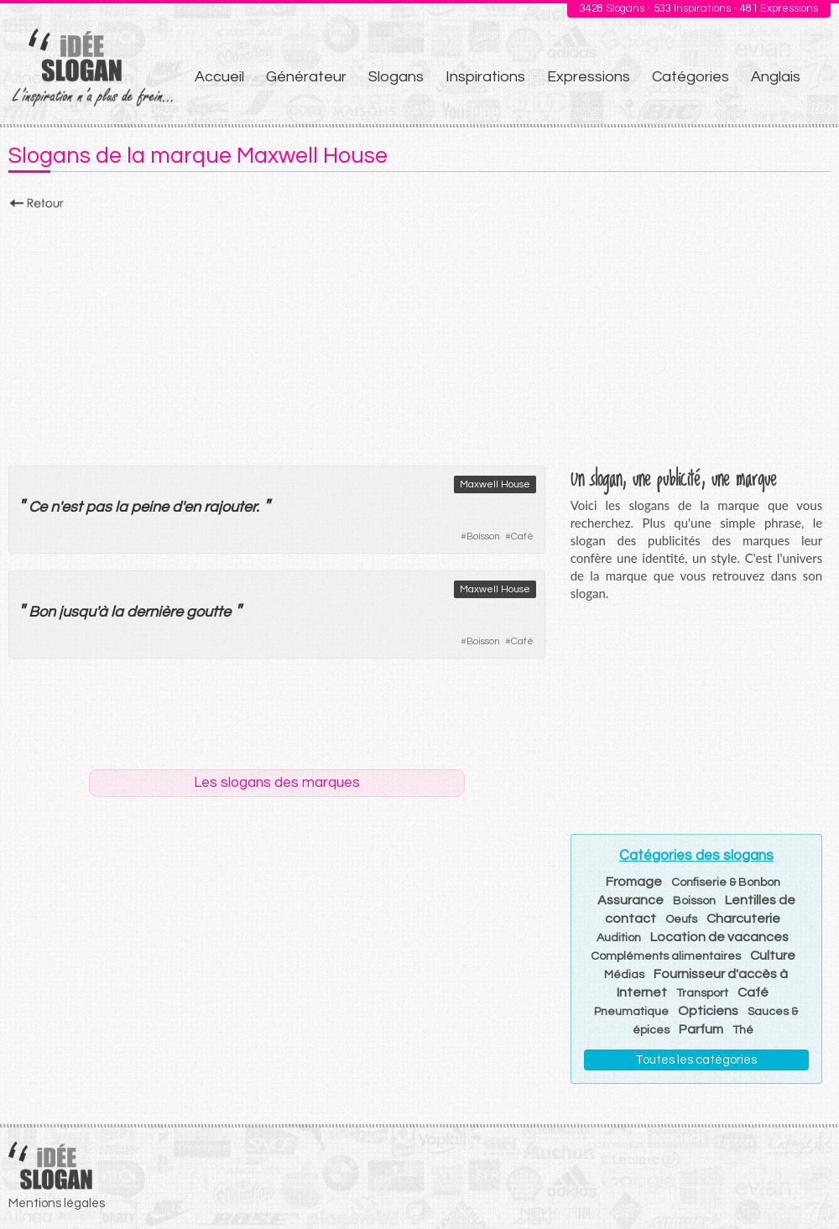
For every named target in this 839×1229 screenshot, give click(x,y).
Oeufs (681, 919)
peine (150, 507)
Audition (619, 938)
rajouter (230, 507)
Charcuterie (743, 918)
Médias (624, 975)
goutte (208, 612)
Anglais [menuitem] (775, 77)
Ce (38, 507)
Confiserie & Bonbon (725, 882)
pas (99, 507)
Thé (742, 1030)
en (192, 507)
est (71, 507)
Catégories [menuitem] (690, 77)
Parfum (701, 1029)
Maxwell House (495, 484)
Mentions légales (56, 1203)
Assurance (630, 900)
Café (522, 536)
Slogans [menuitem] (396, 77)
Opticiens (708, 1011)
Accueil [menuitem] (219, 77)
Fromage (634, 881)
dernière (155, 612)
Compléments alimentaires (666, 956)
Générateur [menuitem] (306, 77)
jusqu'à (83, 612)
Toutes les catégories (696, 1060)
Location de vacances (719, 937)
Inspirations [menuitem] (485, 77)
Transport (702, 993)
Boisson (483, 536)
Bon (42, 612)
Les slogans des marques (277, 782)
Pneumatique (631, 1012)
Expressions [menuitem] (588, 77)
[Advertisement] (419, 333)
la (117, 612)
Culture (772, 955)
